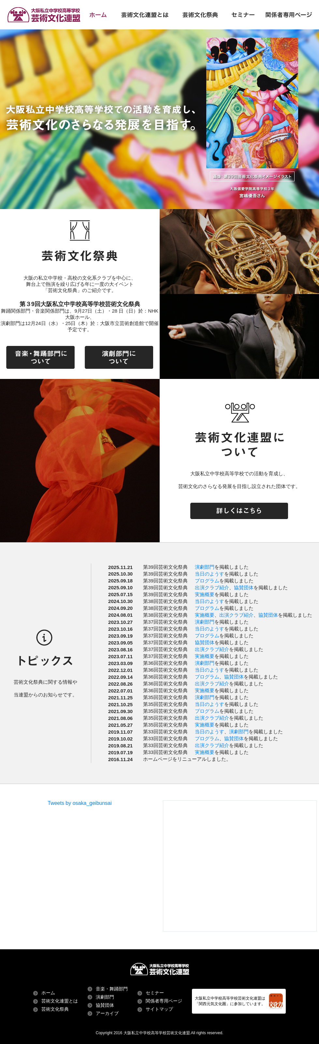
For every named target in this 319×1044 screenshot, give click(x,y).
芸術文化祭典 (55, 1009)
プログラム (207, 580)
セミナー (155, 992)
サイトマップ (159, 1009)
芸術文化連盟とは (59, 1000)
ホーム (48, 992)
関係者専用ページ (164, 1000)
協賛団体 (244, 587)
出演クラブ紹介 (212, 587)
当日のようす (209, 574)
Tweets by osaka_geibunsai (80, 803)
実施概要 (204, 594)
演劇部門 (204, 567)
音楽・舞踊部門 (112, 988)
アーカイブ (107, 1013)
